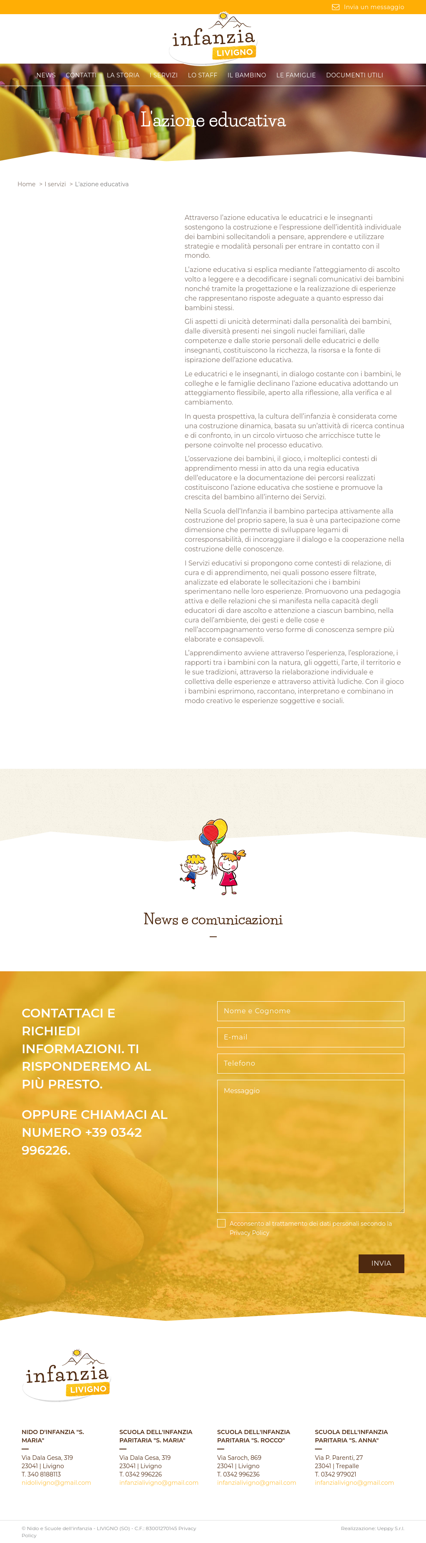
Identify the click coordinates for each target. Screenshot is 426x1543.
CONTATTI (81, 75)
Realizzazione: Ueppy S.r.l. (372, 1528)
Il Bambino (247, 75)
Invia (381, 1263)
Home (26, 184)
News (46, 75)
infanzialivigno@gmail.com (158, 1482)
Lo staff (203, 75)
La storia (123, 75)
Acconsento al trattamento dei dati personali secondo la (311, 1228)
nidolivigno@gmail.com (56, 1482)
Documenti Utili (355, 75)
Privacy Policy (249, 1233)
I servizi (164, 75)
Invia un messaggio (368, 7)
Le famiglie (296, 75)
